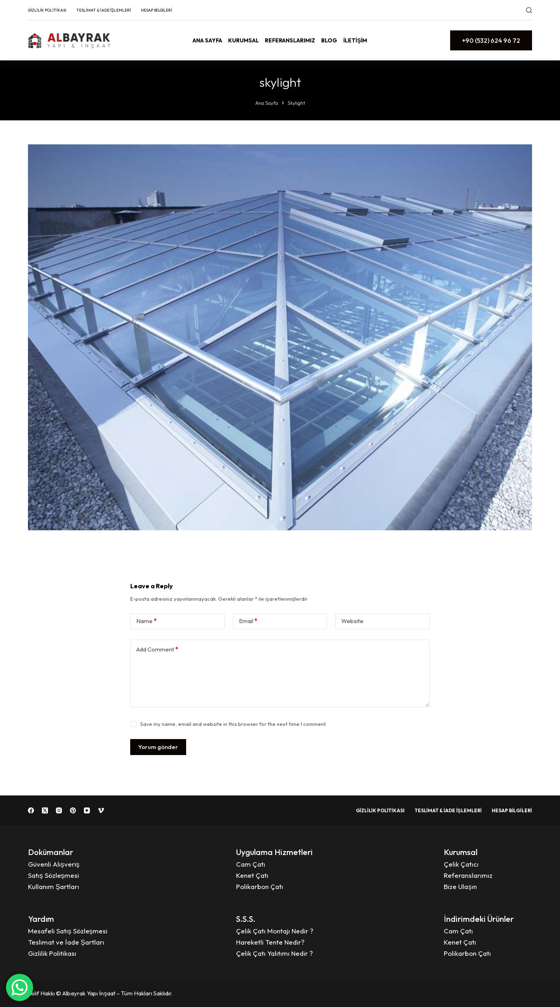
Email (248, 621)
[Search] (529, 10)
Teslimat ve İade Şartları (66, 942)
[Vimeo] (101, 810)
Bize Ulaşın (460, 886)
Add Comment (157, 650)
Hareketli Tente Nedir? (270, 942)
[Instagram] (59, 810)
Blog (329, 40)
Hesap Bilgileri (156, 10)
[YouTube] (87, 810)
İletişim (355, 40)
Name (146, 621)
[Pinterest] (73, 810)
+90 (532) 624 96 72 (491, 40)
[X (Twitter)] (45, 810)
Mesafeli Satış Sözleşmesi (67, 931)
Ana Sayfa (207, 40)
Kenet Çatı (252, 875)
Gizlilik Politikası (47, 10)
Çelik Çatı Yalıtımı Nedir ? (274, 953)
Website (352, 621)
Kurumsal (243, 40)
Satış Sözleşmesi (53, 875)
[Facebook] (31, 810)
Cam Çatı (250, 864)
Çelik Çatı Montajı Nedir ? (274, 931)
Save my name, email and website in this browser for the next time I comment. (233, 724)
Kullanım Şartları (53, 886)
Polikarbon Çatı (259, 886)
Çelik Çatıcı (461, 864)
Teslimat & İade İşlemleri (103, 10)
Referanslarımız (290, 40)
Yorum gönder (158, 747)
